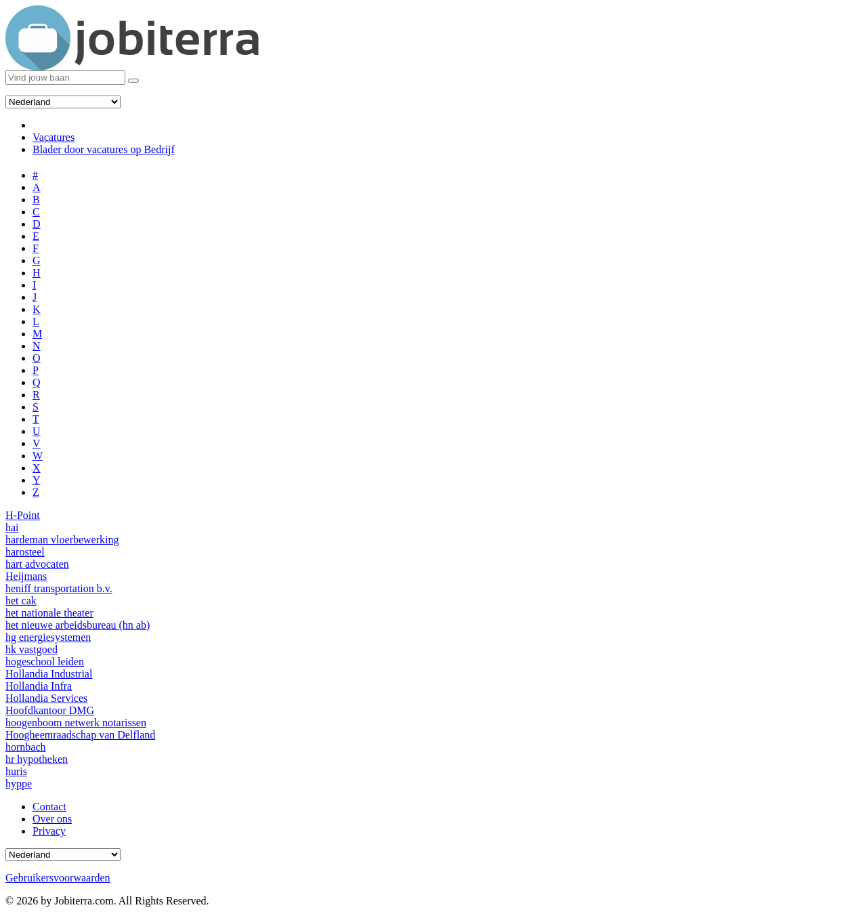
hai (12, 527)
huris (16, 771)
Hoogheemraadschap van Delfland (80, 734)
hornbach (25, 747)
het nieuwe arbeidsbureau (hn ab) (77, 625)
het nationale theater (49, 613)
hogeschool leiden (44, 661)
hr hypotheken (36, 759)
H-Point (22, 515)
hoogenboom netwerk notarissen (75, 722)
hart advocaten (37, 564)
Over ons (52, 819)
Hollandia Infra (38, 686)
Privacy (49, 831)
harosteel (25, 552)
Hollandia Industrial (48, 674)
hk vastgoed (31, 649)
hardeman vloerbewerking (62, 539)
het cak (21, 600)
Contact (49, 806)
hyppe (18, 783)
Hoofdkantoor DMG (49, 710)
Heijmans (26, 576)
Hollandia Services (46, 698)
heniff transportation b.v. (58, 588)
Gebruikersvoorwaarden (57, 877)
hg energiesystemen (48, 637)
